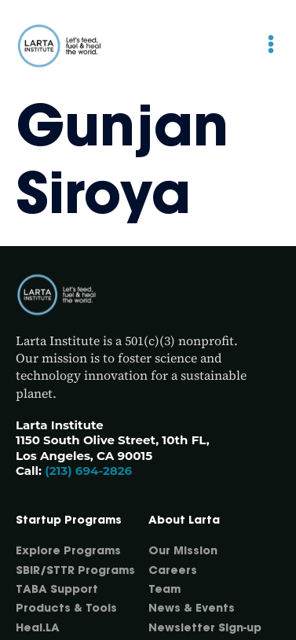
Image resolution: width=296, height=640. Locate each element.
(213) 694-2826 (88, 470)
